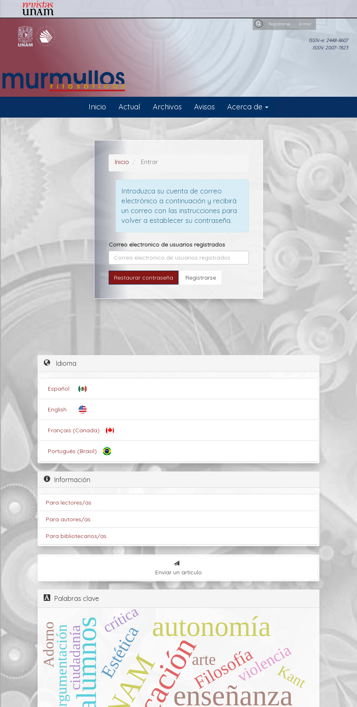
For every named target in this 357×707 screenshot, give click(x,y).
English (57, 409)
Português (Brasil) (72, 451)
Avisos (204, 106)
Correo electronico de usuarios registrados (167, 244)
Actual (129, 106)
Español (58, 388)
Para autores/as (68, 519)
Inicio (97, 106)
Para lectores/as (68, 502)
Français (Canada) (74, 430)
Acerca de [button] (247, 106)
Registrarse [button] (200, 277)
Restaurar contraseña (143, 277)
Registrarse (279, 23)
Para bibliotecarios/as (76, 536)
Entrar (305, 23)
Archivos (167, 106)
